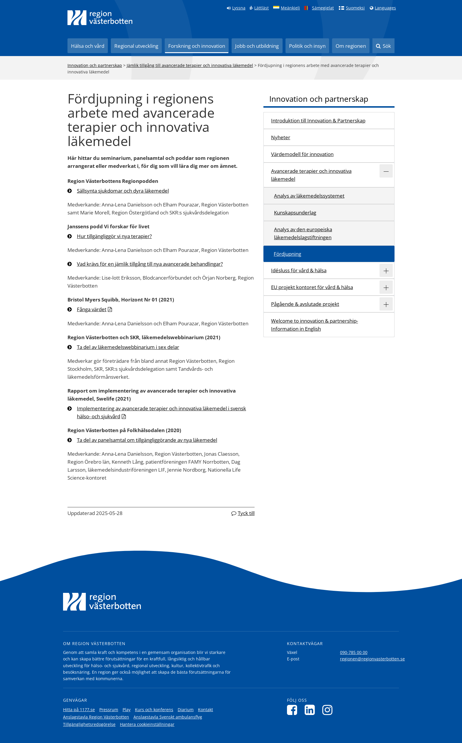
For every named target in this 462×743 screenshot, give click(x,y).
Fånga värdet (91, 309)
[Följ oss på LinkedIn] (311, 710)
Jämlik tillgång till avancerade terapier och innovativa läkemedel (190, 65)
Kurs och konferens (154, 709)
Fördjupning (287, 253)
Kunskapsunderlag (295, 212)
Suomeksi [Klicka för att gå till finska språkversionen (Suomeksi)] (355, 8)
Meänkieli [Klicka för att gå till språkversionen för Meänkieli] (290, 8)
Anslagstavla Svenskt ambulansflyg (167, 717)
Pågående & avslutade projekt (305, 304)
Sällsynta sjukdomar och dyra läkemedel (123, 190)
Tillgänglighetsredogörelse (89, 724)
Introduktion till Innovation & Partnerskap (318, 120)
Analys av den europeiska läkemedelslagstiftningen (303, 233)
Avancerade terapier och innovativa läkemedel (311, 175)
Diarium (186, 709)
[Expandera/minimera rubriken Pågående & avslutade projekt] (386, 304)
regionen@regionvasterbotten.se (372, 659)
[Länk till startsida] (99, 17)
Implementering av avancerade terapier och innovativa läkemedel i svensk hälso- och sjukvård (161, 412)
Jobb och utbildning (257, 45)
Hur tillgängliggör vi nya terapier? (114, 236)
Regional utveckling (136, 45)
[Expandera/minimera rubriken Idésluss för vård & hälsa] (386, 270)
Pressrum (108, 709)
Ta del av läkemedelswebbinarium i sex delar (128, 347)
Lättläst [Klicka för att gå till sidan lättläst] (261, 8)
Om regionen (351, 45)
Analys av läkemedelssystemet (309, 195)
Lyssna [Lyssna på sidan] (238, 8)
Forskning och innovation (196, 45)
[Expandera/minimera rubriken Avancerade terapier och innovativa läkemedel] (386, 171)
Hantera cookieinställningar (147, 724)
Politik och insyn (307, 45)
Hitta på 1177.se (79, 709)
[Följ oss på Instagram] (329, 710)
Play (127, 709)
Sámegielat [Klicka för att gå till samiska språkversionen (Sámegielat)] (323, 8)
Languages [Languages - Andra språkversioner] (385, 8)
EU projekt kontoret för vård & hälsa (312, 287)
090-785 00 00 (353, 652)
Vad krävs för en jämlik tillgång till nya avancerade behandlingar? (150, 263)
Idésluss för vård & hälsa (298, 270)
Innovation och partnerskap (94, 65)
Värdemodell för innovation (302, 154)
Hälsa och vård (87, 45)
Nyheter (280, 137)
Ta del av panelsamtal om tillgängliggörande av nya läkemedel (147, 440)
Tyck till (246, 513)
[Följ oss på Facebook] (293, 710)
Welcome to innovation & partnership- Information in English (314, 324)
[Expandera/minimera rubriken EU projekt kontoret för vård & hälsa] (386, 287)
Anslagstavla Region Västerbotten (96, 717)
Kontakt (205, 709)
